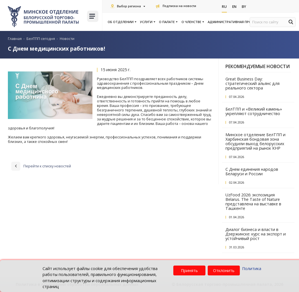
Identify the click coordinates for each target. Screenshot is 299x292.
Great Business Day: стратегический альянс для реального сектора (252, 83)
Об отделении (122, 22)
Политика (251, 268)
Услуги (147, 22)
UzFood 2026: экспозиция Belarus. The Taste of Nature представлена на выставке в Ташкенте (253, 201)
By (244, 6)
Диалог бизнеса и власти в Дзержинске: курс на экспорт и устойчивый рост (255, 234)
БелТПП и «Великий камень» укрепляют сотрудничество (253, 111)
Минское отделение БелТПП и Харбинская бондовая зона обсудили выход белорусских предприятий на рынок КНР (255, 141)
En (234, 6)
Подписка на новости (176, 6)
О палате (168, 22)
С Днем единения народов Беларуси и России (251, 171)
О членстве (192, 22)
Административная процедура (236, 22)
